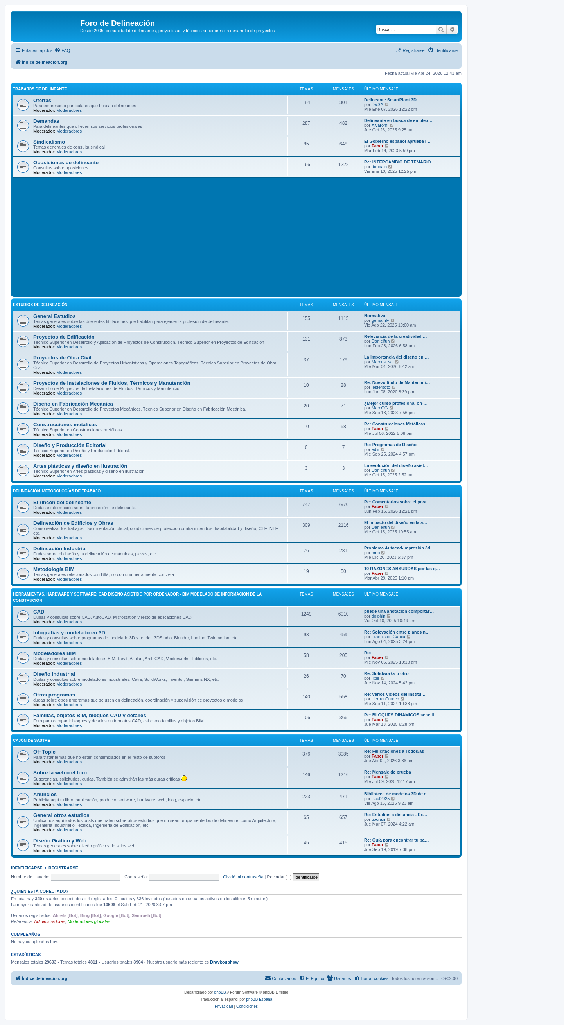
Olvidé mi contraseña (243, 876)
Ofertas (42, 100)
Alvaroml (380, 125)
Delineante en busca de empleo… (398, 120)
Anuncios (45, 794)
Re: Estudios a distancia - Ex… (395, 814)
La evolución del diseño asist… (396, 465)
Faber (377, 146)
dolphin (378, 616)
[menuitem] (62, 50)
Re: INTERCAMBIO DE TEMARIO (397, 162)
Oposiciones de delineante (66, 162)
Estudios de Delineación (40, 305)
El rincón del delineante (62, 502)
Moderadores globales (89, 921)
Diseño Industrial (54, 674)
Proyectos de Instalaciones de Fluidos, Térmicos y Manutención (111, 383)
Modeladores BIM (54, 653)
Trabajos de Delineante (40, 89)
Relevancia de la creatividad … (395, 336)
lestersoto (381, 387)
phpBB (220, 992)
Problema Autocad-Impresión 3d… (399, 548)
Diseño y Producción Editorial (70, 445)
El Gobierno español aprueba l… (397, 141)
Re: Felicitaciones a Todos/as (394, 751)
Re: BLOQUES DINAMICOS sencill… (401, 715)
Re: (367, 652)
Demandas (46, 121)
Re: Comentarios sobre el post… (397, 501)
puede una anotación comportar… (399, 611)
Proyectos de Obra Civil (62, 358)
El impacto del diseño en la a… (395, 522)
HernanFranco (385, 698)
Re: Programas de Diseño (390, 444)
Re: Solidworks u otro (386, 673)
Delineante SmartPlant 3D (390, 99)
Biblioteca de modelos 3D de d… (397, 794)
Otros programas (54, 695)
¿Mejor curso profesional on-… (396, 403)
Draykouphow (224, 962)
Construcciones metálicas (65, 424)
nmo (376, 552)
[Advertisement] (247, 236)
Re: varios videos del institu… (395, 694)
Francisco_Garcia (388, 636)
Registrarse (63, 867)
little (375, 678)
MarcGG (380, 408)
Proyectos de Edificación (64, 337)
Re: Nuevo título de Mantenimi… (397, 382)
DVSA (377, 104)
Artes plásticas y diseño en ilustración (80, 466)
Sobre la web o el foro (60, 772)
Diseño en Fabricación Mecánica (73, 404)
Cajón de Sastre (31, 740)
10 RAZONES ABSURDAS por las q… (402, 568)
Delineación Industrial (60, 548)
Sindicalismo (49, 142)
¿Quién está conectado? (39, 891)
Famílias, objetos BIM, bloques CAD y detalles (89, 715)
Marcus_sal (382, 361)
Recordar (279, 876)
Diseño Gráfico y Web (59, 841)
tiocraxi (378, 819)
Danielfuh (381, 341)
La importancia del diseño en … (396, 357)
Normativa (374, 315)
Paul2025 (381, 798)
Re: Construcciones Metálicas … (397, 424)
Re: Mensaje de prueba (387, 772)
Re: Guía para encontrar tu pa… (396, 840)
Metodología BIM (54, 569)
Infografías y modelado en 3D (69, 632)
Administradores (49, 921)
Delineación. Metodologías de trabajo (57, 491)
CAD (39, 612)
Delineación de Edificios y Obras (73, 523)
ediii (375, 449)
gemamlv (380, 320)
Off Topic (44, 752)
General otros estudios (61, 815)
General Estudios (54, 316)
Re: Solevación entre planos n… (397, 632)
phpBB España (259, 999)
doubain (379, 166)
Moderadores (69, 110)
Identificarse (27, 867)
